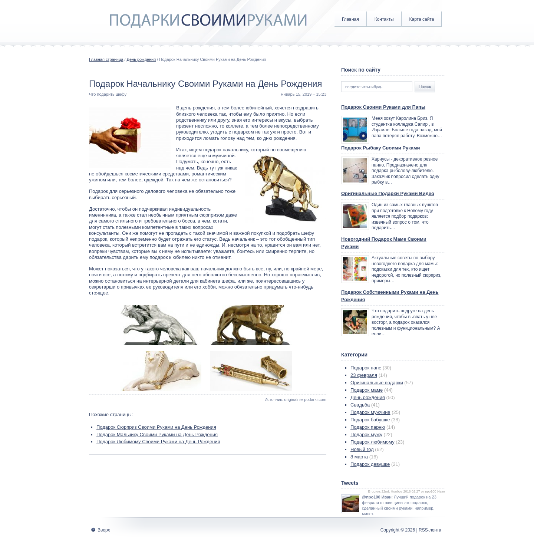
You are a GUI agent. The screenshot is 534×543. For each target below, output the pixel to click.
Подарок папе (365, 368)
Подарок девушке (370, 464)
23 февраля (363, 375)
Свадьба (360, 405)
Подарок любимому (372, 442)
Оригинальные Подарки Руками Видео (387, 193)
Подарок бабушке (370, 419)
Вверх (104, 530)
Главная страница (106, 59)
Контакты (384, 19)
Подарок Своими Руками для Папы (383, 107)
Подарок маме (366, 390)
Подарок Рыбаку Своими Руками (380, 148)
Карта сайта (421, 19)
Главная (350, 19)
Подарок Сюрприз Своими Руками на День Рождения (156, 427)
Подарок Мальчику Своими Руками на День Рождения (157, 434)
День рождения (141, 59)
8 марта (359, 457)
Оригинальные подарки (376, 382)
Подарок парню (367, 427)
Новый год (362, 449)
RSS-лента (430, 530)
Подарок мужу (366, 434)
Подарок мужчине (370, 412)
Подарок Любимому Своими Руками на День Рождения (158, 441)
